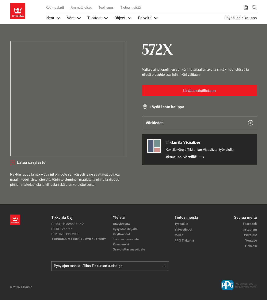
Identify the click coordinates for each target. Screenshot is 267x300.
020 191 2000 (69, 234)
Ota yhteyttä (121, 224)
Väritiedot (199, 122)
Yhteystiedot (183, 229)
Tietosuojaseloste (126, 239)
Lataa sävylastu (27, 162)
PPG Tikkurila (184, 240)
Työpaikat (181, 224)
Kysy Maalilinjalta (125, 229)
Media (179, 235)
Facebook (250, 224)
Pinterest (250, 235)
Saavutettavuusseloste (129, 249)
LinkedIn (251, 246)
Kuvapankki (121, 244)
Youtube (251, 240)
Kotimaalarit (55, 8)
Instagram (250, 229)
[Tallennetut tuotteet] (245, 7)
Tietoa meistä (130, 8)
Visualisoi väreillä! (185, 157)
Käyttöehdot (121, 234)
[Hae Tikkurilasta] (254, 8)
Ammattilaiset (81, 8)
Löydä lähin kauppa (240, 18)
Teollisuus (106, 8)
